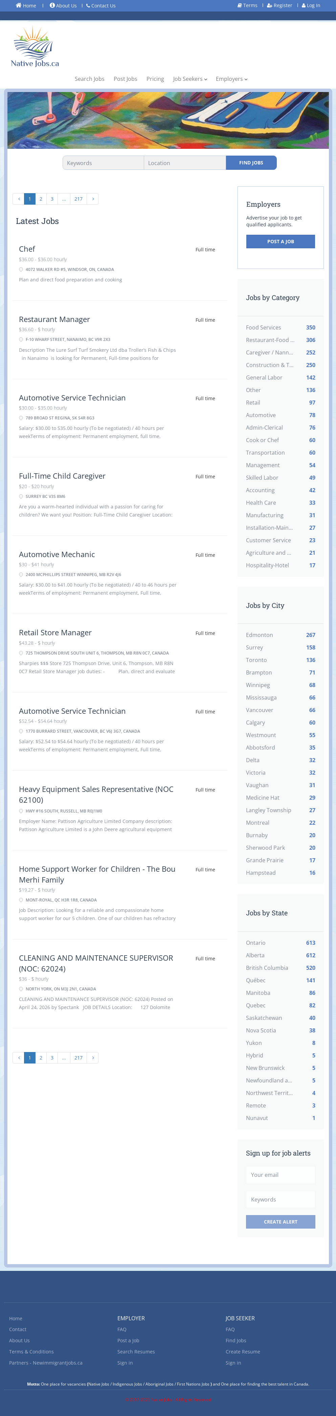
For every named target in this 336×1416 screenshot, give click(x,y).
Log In (311, 5)
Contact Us (101, 5)
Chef (27, 249)
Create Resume (243, 1351)
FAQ (122, 1329)
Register (279, 5)
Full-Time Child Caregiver (62, 476)
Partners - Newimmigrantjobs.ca (46, 1363)
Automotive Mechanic (57, 554)
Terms (247, 5)
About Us (63, 5)
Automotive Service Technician (72, 397)
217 (78, 199)
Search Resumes (136, 1351)
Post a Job (280, 241)
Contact (17, 1329)
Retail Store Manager (55, 632)
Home (26, 5)
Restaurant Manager (54, 319)
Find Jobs (251, 162)
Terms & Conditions (31, 1351)
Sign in (125, 1363)
